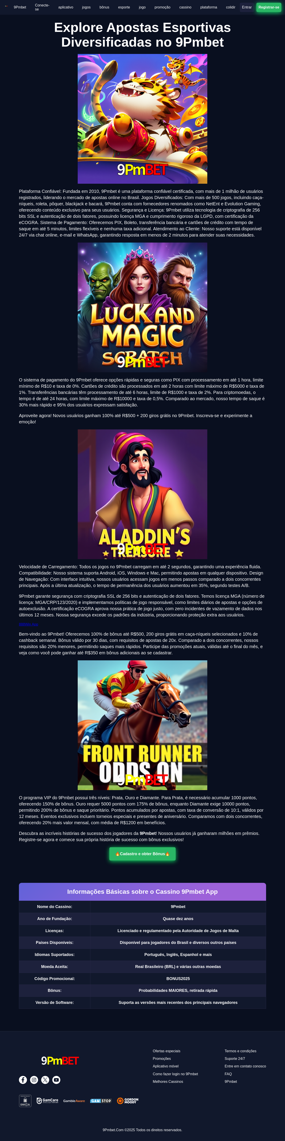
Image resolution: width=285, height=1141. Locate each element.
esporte (124, 7)
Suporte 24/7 (235, 1059)
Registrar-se (269, 7)
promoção (162, 7)
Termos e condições (240, 1051)
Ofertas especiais (166, 1051)
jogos (86, 7)
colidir (230, 7)
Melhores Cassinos (168, 1081)
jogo (142, 7)
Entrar (247, 7)
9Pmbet (20, 7)
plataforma (208, 7)
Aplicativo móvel (166, 1066)
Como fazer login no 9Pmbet (175, 1074)
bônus (104, 7)
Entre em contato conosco (245, 1066)
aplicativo (65, 7)
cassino (185, 7)
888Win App (28, 624)
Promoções (162, 1059)
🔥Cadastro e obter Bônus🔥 (142, 854)
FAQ (228, 1074)
